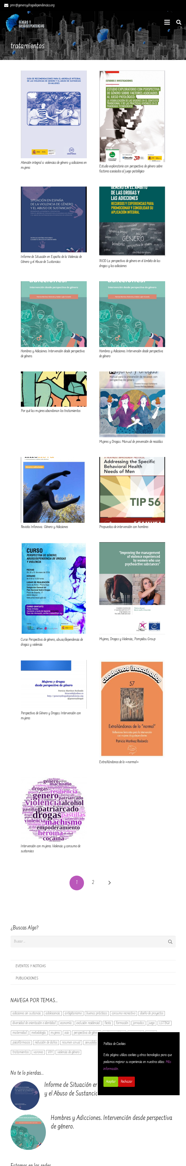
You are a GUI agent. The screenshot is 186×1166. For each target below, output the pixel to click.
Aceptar (111, 1082)
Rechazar (126, 1082)
